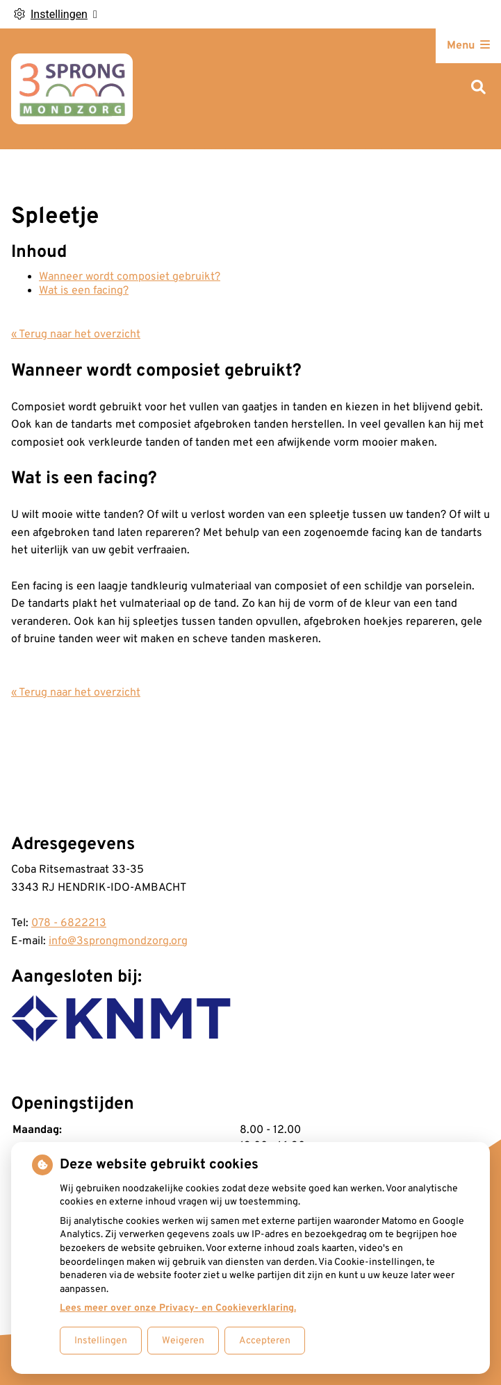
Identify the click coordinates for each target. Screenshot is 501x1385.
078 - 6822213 (68, 923)
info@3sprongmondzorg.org (118, 941)
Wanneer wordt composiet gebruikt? (129, 277)
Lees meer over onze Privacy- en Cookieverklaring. (178, 1308)
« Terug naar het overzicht (75, 335)
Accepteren (264, 1341)
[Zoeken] (478, 88)
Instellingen (100, 1341)
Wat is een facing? (84, 291)
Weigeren (183, 1341)
